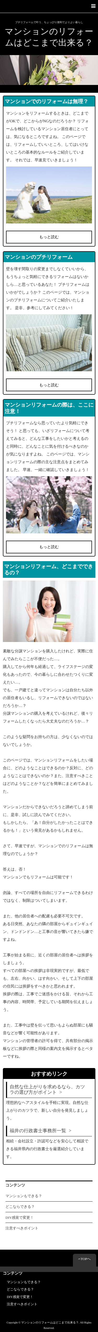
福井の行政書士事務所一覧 (38, 1130)
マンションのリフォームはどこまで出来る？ (49, 37)
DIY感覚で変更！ (19, 1218)
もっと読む (49, 237)
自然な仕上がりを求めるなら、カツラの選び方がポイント (47, 1089)
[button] (49, 6)
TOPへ (84, 1259)
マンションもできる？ (23, 1196)
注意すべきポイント (21, 1228)
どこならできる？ (20, 1207)
